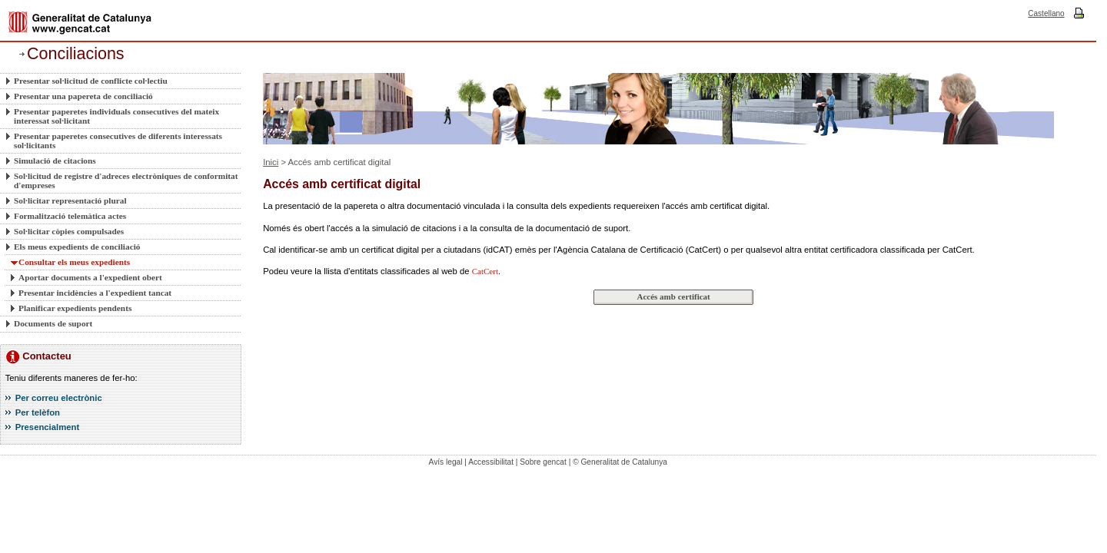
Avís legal (446, 462)
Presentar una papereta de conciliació (83, 96)
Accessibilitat (491, 462)
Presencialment (47, 427)
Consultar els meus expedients (74, 262)
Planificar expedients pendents (74, 308)
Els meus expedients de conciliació (77, 246)
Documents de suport (53, 323)
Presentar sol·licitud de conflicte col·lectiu (91, 80)
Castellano (1046, 13)
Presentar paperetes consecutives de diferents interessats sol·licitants (118, 140)
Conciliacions (76, 54)
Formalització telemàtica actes (70, 215)
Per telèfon (37, 412)
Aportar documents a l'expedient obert (90, 277)
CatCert (485, 271)
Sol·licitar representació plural (70, 200)
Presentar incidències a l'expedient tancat (94, 292)
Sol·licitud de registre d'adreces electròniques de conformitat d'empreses (126, 180)
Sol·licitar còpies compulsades (69, 231)
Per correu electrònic (58, 397)
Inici (270, 162)
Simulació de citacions (55, 160)
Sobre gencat (543, 462)
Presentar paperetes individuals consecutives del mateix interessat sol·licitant (116, 116)
